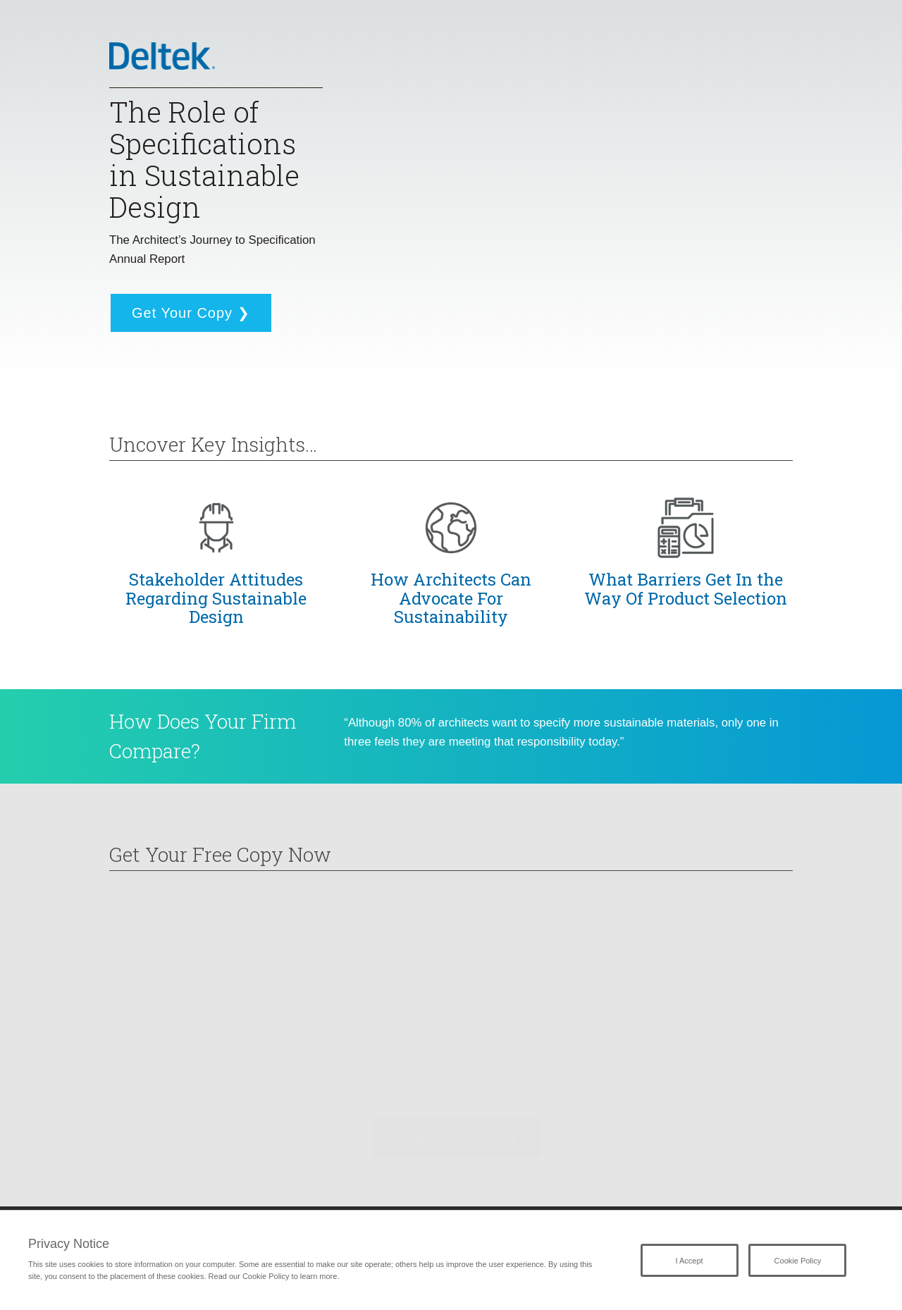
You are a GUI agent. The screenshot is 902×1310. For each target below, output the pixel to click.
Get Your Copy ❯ (191, 313)
